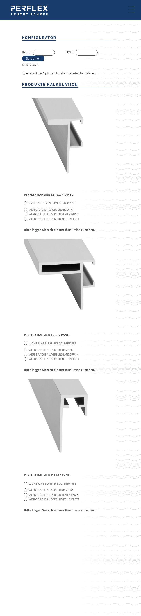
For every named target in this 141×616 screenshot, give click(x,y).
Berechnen (33, 58)
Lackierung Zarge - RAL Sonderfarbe (52, 203)
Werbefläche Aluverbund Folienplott (54, 219)
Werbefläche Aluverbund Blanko (51, 209)
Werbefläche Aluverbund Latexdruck (53, 214)
